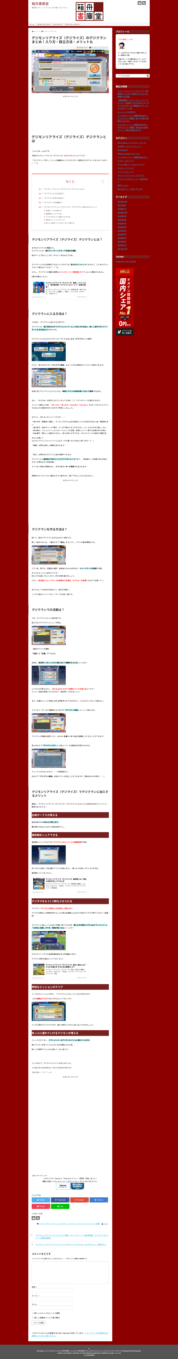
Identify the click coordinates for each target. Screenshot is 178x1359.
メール (35, 1295)
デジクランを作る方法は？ (54, 198)
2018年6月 (121, 227)
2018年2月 (121, 241)
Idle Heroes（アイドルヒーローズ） (132, 142)
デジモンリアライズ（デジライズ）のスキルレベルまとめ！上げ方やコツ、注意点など (68, 1244)
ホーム (32, 24)
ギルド (48, 1223)
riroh (106, 1223)
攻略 (98, 1223)
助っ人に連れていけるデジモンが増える (60, 223)
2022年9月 (121, 205)
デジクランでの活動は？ (53, 202)
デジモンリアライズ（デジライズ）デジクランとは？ (64, 189)
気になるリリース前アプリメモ (130, 189)
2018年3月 (121, 238)
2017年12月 (122, 248)
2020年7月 (121, 208)
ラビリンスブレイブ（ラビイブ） (131, 175)
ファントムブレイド (125, 171)
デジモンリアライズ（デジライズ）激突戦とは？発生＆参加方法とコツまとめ (66, 880)
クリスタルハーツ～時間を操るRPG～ (132, 157)
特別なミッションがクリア (55, 220)
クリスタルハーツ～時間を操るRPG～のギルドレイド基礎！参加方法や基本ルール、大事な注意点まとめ (132, 127)
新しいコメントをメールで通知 (47, 1313)
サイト (34, 1304)
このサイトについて (43, 24)
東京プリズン (122, 185)
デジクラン (62, 1223)
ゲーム (54, 1223)
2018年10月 (122, 212)
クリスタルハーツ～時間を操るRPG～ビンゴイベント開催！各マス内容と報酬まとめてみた (132, 118)
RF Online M (122, 150)
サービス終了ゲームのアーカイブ (131, 164)
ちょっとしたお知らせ (126, 112)
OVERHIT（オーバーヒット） (129, 146)
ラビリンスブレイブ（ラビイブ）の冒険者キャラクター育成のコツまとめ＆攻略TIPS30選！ (132, 94)
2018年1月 (121, 245)
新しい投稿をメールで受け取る (47, 1317)
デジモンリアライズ (99, 47)
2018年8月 (121, 219)
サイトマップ (58, 24)
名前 (35, 1286)
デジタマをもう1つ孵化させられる (58, 217)
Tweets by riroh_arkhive (126, 261)
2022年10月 (122, 201)
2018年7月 (121, 223)
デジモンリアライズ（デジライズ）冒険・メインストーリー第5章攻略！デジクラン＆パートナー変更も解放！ (66, 285)
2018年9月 (121, 216)
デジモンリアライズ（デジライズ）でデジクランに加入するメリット (70, 207)
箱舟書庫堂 (40, 3)
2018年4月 (121, 234)
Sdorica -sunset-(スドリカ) (128, 153)
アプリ (41, 1223)
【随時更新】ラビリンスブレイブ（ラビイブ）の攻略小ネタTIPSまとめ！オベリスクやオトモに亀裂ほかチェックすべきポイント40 (133, 104)
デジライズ (90, 1223)
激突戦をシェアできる (54, 214)
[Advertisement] (70, 115)
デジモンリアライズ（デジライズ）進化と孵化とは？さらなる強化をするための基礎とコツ (66, 966)
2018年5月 (121, 230)
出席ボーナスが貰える (54, 210)
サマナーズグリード (125, 160)
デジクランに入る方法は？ (54, 193)
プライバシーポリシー (73, 24)
